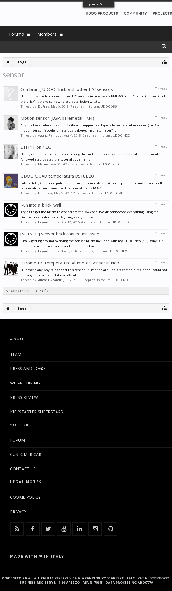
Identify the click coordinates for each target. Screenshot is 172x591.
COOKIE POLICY (25, 497)
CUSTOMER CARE (27, 454)
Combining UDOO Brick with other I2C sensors (66, 89)
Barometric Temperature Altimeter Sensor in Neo (69, 263)
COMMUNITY (135, 13)
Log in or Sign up (98, 4)
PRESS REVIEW (24, 397)
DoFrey (43, 106)
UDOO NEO (121, 135)
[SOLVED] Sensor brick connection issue (59, 234)
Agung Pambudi (50, 135)
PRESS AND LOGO (27, 368)
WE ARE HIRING (25, 383)
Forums (16, 34)
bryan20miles (48, 222)
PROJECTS (162, 13)
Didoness (45, 193)
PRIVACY (18, 511)
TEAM (15, 354)
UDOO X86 (109, 106)
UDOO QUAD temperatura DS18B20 (57, 176)
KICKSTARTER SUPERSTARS (36, 412)
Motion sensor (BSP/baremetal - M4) (57, 118)
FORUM (17, 440)
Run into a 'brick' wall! (41, 205)
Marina (43, 164)
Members (47, 34)
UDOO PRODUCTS (102, 13)
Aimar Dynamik (50, 280)
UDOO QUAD (114, 193)
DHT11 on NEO (36, 147)
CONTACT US (23, 469)
